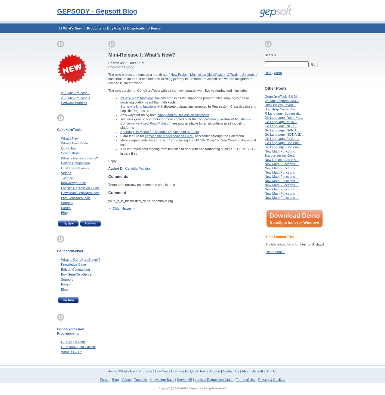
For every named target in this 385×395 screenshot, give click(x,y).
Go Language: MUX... (281, 122)
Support (67, 203)
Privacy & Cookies (271, 379)
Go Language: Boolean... (283, 143)
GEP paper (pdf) (73, 342)
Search (270, 55)
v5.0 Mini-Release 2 (75, 93)
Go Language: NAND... (282, 130)
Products (94, 28)
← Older (114, 208)
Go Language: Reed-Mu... (284, 117)
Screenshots (70, 153)
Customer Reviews (75, 168)
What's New (72, 28)
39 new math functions (136, 98)
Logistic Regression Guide (80, 188)
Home (112, 371)
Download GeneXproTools (80, 193)
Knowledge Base (73, 183)
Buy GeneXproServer (77, 274)
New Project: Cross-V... (282, 160)
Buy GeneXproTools (76, 198)
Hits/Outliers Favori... (280, 105)
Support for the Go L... (281, 155)
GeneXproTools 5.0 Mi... (282, 96)
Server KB (184, 379)
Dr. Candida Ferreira (135, 168)
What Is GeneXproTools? (79, 158)
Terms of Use (246, 379)
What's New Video (74, 143)
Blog (64, 212)
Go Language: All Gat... (282, 138)
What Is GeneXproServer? (80, 259)
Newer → (128, 208)
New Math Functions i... (282, 151)
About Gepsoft (252, 371)
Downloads (136, 28)
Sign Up (271, 371)
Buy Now (114, 28)
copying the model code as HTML (169, 136)
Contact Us (231, 371)
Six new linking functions (138, 106)
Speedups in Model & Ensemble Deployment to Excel (159, 132)
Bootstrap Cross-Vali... (281, 109)
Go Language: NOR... (281, 126)
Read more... (275, 252)
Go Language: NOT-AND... (284, 134)
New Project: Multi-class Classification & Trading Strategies (214, 74)
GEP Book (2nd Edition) (78, 347)
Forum (156, 28)
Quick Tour (69, 148)
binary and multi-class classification (183, 115)
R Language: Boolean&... (283, 113)
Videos (66, 173)
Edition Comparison (75, 163)
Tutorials (67, 178)
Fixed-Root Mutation (233, 119)
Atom (278, 73)
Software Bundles (74, 103)
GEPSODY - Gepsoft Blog (97, 11)
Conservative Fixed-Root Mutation (145, 123)
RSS (268, 73)
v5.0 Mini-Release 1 (75, 98)
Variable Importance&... (282, 101)
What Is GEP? (71, 352)
